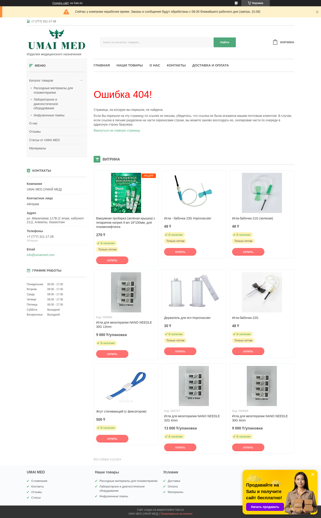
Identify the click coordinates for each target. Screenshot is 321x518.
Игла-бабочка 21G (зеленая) (252, 218)
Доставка (174, 481)
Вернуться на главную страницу (117, 130)
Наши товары (130, 65)
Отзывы (35, 131)
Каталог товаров (41, 80)
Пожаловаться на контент (177, 513)
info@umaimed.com (41, 255)
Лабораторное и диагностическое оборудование (46, 104)
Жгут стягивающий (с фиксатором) (121, 411)
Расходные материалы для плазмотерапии (53, 90)
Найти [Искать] (224, 42)
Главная (102, 65)
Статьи (36, 497)
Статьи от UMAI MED (44, 140)
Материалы (37, 148)
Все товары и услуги (107, 459)
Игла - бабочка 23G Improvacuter (187, 218)
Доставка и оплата (210, 65)
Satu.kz (179, 509)
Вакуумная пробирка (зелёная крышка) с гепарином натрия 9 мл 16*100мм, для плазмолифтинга (125, 223)
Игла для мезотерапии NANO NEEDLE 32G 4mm (192, 418)
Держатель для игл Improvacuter (187, 318)
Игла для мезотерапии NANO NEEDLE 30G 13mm (124, 324)
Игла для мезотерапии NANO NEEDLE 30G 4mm (260, 418)
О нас (33, 123)
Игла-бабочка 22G (245, 318)
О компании (39, 481)
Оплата (173, 486)
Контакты (176, 65)
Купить (112, 260)
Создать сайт (60, 3)
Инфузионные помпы (49, 115)
